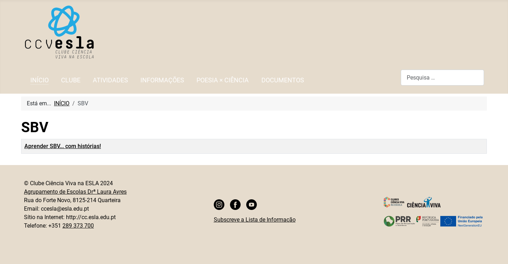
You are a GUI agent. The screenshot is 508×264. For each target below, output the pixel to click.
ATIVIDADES (110, 80)
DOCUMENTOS (282, 80)
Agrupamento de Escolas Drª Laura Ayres (75, 191)
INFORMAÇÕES (162, 80)
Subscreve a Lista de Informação (255, 219)
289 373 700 (78, 225)
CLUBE (70, 80)
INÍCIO (39, 80)
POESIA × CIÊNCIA (222, 80)
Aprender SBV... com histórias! (62, 146)
